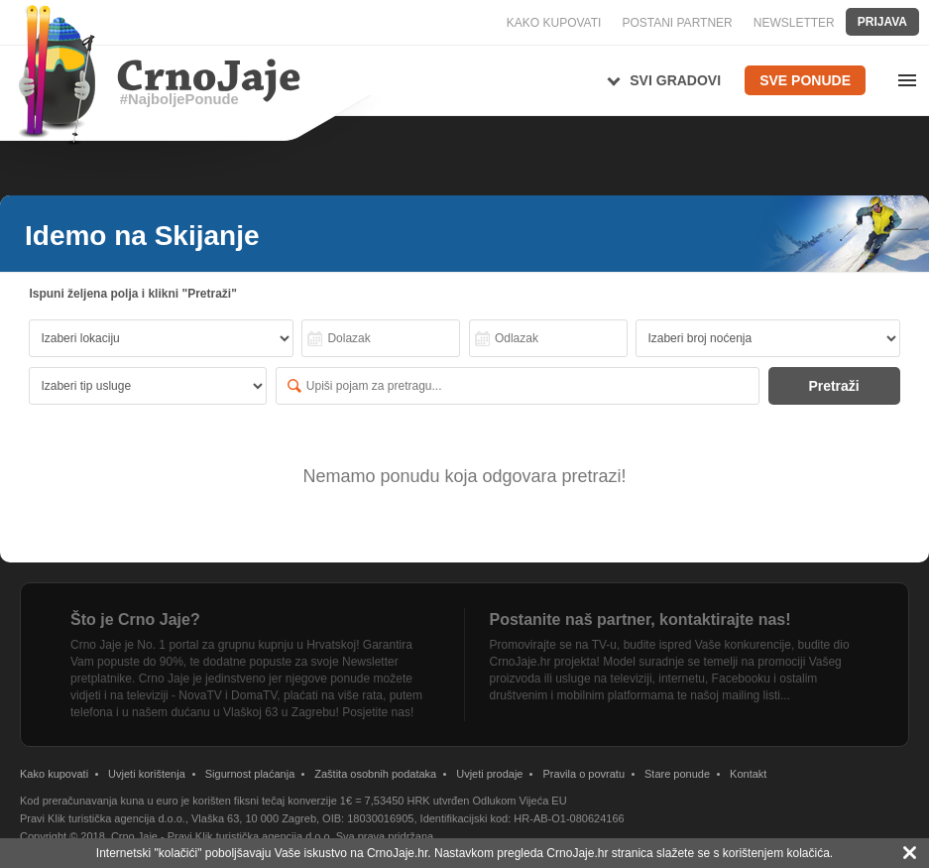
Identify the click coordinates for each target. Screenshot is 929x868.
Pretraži (833, 386)
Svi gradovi (675, 80)
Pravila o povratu (583, 774)
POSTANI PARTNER (677, 23)
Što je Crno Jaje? (135, 619)
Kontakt (748, 774)
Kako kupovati (54, 774)
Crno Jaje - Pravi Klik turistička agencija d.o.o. (222, 836)
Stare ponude (677, 774)
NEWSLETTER (794, 23)
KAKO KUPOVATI (554, 23)
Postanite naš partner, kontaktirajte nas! (640, 619)
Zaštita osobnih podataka (375, 774)
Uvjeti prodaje (489, 774)
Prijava (882, 22)
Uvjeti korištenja (146, 774)
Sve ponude (805, 80)
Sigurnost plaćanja (250, 774)
